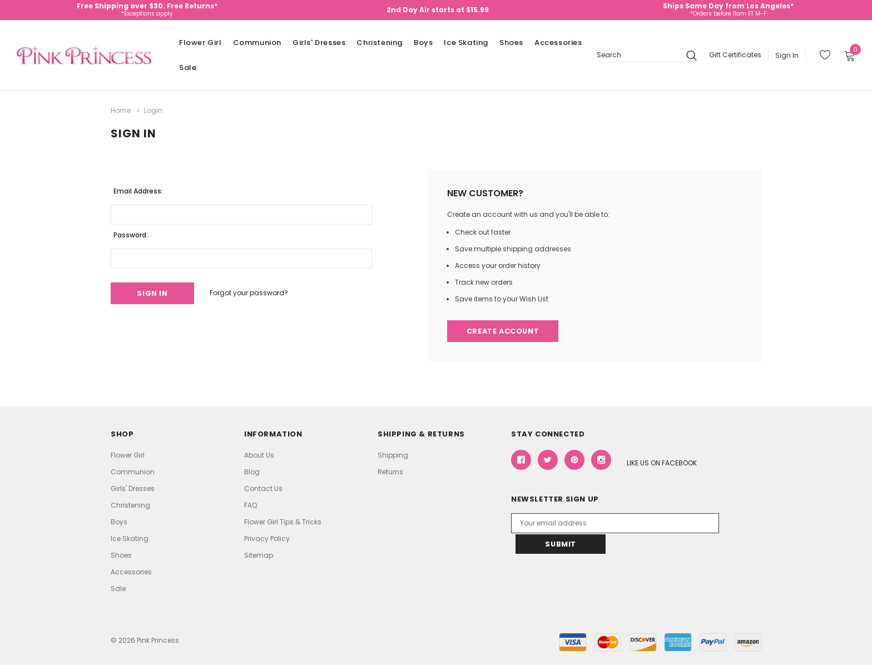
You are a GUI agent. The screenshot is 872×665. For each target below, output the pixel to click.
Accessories (558, 42)
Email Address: (138, 190)
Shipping (393, 455)
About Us (259, 455)
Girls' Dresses (319, 42)
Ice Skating (466, 42)
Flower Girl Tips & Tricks (282, 522)
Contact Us (263, 488)
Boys (423, 42)
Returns (390, 472)
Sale (187, 67)
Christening (379, 42)
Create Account (504, 331)
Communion (257, 42)
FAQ (250, 505)
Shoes (511, 42)
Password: (130, 234)
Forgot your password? (251, 292)
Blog (252, 472)
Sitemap (258, 555)
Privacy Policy (267, 538)
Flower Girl (200, 42)
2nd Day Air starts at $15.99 (438, 9)
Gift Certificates (735, 54)
